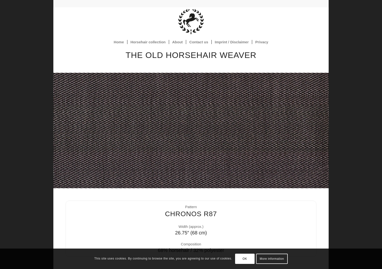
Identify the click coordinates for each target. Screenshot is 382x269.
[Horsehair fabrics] (191, 21)
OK (245, 258)
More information (272, 258)
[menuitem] (119, 42)
